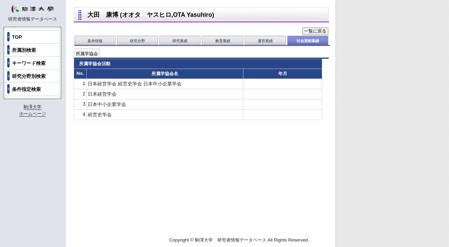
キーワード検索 (29, 63)
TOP (17, 37)
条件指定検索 (26, 89)
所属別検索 (24, 50)
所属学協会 (87, 53)
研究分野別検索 (29, 76)
